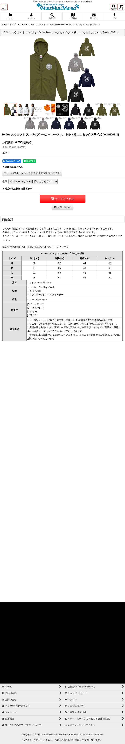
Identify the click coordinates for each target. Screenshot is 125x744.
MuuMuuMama (54, 734)
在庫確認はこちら (12, 167)
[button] (4, 7)
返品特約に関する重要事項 (17, 188)
